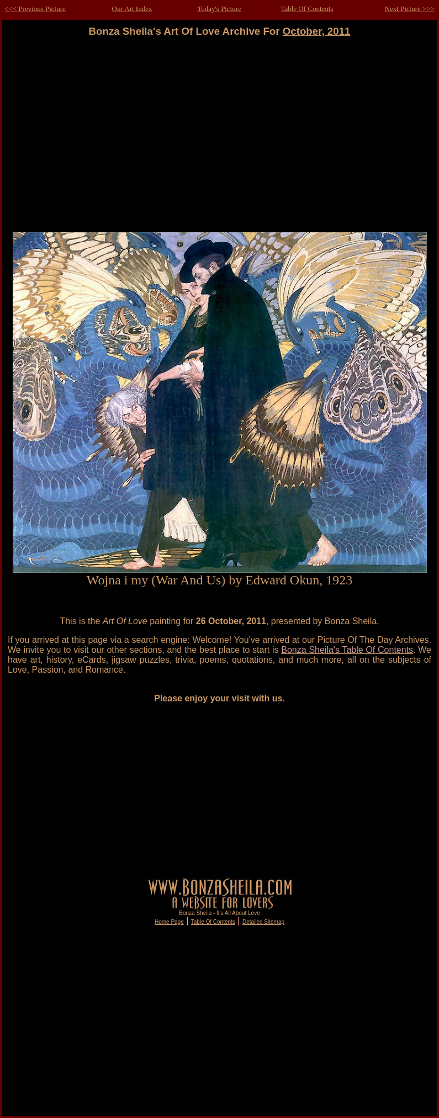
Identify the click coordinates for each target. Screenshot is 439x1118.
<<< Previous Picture (35, 8)
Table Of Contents (307, 8)
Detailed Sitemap (263, 922)
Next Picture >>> (409, 8)
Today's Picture (219, 8)
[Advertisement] (220, 135)
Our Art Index (132, 8)
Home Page (169, 922)
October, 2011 (317, 31)
